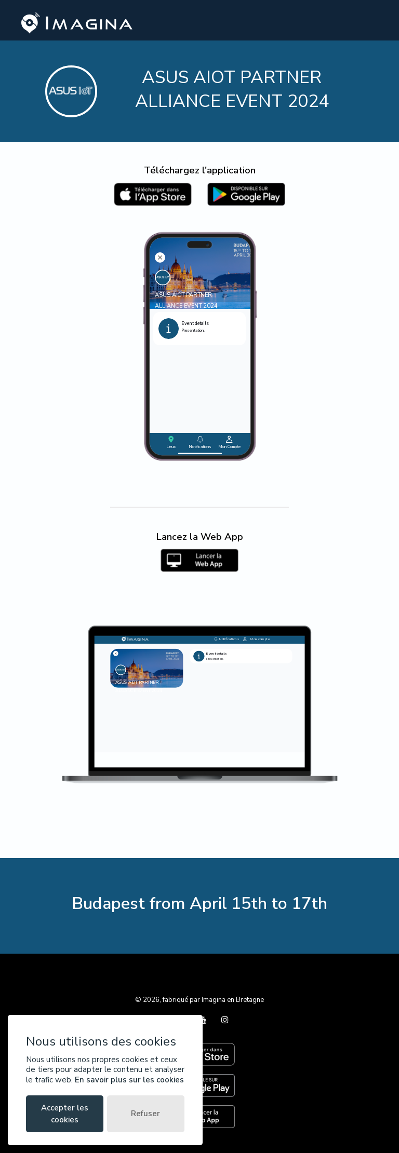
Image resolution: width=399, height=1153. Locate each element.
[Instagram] (225, 1020)
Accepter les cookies (64, 1114)
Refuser (145, 1113)
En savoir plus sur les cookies (129, 1080)
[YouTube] (204, 1020)
